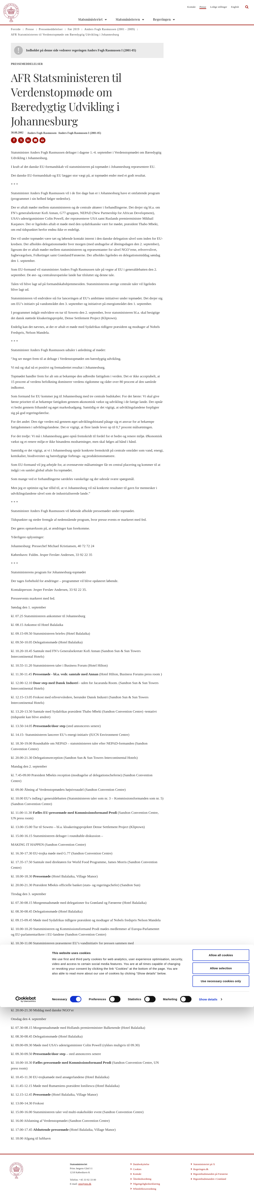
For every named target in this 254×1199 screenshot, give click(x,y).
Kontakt (191, 6)
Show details (208, 1191)
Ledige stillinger (218, 6)
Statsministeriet (90, 19)
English (235, 6)
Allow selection (221, 1160)
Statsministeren (128, 19)
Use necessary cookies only (221, 1173)
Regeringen (162, 19)
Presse (202, 6)
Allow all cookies (221, 1147)
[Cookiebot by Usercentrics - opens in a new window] (25, 1191)
